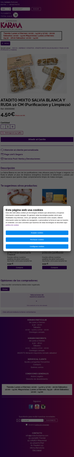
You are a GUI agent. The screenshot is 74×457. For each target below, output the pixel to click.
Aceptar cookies (37, 233)
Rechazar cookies (37, 240)
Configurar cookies (37, 246)
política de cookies (12, 225)
